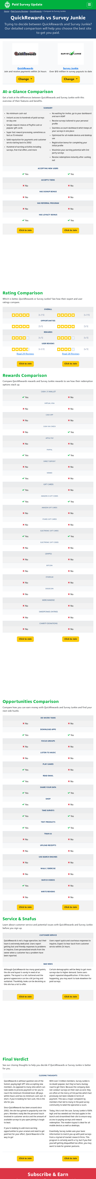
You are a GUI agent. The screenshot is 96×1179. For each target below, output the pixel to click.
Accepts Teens (48, 180)
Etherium (49, 577)
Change (24, 79)
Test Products (48, 822)
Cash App (49, 415)
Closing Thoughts (48, 1076)
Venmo (49, 473)
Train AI (48, 834)
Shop (48, 799)
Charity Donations (48, 624)
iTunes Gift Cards (49, 519)
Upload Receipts (48, 845)
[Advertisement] (48, 263)
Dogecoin (49, 589)
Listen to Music (48, 753)
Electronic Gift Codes (49, 542)
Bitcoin (49, 565)
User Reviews (48, 344)
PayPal (49, 450)
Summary (48, 108)
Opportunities (48, 321)
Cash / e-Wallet (48, 392)
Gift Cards (48, 484)
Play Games (48, 764)
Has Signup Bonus (48, 192)
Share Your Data (48, 787)
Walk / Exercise (48, 869)
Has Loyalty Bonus (48, 215)
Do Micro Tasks (48, 718)
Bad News (48, 964)
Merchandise (48, 600)
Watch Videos (48, 880)
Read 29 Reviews (25, 354)
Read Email (48, 776)
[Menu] (89, 4)
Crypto (48, 554)
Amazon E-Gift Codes (49, 496)
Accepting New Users (48, 169)
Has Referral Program (48, 203)
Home (6, 11)
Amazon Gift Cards (49, 507)
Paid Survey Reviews (19, 11)
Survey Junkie (70, 68)
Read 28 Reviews (70, 354)
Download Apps (48, 730)
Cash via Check (49, 426)
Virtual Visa (49, 403)
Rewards (48, 332)
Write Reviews (48, 892)
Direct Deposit (49, 461)
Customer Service (48, 935)
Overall (48, 309)
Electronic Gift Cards (49, 531)
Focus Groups (48, 741)
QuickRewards (36, 11)
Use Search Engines (48, 857)
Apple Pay (49, 438)
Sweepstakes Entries (48, 612)
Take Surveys (48, 811)
